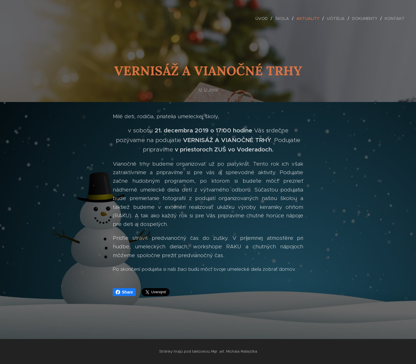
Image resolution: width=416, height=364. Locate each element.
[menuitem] (263, 18)
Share (124, 292)
